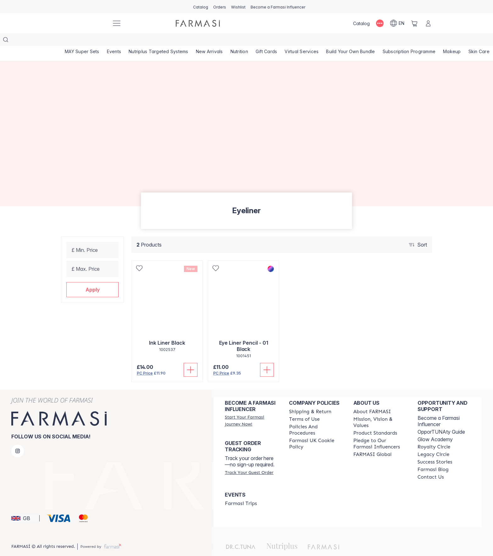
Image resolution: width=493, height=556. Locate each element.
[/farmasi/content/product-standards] (375, 420)
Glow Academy (435, 427)
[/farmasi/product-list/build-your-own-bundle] (379, 40)
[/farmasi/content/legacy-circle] (433, 442)
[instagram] (17, 438)
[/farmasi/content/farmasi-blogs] (433, 457)
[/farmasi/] (83, 23)
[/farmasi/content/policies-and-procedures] (315, 417)
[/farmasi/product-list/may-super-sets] (84, 40)
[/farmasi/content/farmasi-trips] (241, 491)
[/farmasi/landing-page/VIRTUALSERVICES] (326, 40)
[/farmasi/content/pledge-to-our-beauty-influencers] (379, 431)
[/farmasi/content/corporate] (372, 442)
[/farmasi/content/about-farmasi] (372, 399)
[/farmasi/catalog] (201, 6)
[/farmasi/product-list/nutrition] (256, 40)
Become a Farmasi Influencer (439, 408)
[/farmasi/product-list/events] (120, 40)
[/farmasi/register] (220, 6)
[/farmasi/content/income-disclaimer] (315, 431)
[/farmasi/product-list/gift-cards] (287, 40)
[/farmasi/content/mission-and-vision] (379, 409)
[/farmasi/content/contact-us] (431, 464)
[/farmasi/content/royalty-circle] (434, 434)
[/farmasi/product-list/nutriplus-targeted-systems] (167, 40)
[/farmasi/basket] (414, 23)
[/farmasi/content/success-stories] (435, 449)
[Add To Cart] (190, 357)
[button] (92, 277)
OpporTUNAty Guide (441, 419)
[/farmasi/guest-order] (249, 459)
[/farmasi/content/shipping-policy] (310, 399)
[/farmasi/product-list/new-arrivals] (222, 40)
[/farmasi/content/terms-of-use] (304, 406)
